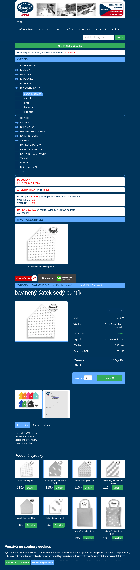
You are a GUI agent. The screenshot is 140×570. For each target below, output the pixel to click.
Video (47, 425)
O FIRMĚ (101, 29)
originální (29, 111)
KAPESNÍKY (26, 78)
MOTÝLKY (25, 74)
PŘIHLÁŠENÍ (26, 29)
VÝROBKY (22, 285)
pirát (26, 102)
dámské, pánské (32, 94)
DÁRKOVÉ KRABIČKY (32, 149)
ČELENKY (25, 122)
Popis (36, 425)
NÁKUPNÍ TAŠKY (29, 135)
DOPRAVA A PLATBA (49, 29)
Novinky (24, 162)
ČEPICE (24, 118)
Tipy (22, 171)
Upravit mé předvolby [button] (42, 562)
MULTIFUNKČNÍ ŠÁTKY (32, 131)
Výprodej (24, 158)
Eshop (19, 21)
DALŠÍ (114, 29)
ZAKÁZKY (69, 29)
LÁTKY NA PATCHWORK (33, 153)
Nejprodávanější (28, 167)
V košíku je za (70, 45)
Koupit (109, 377)
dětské (27, 98)
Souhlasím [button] (11, 562)
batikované (29, 107)
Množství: (80, 378)
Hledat (120, 37)
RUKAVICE (26, 83)
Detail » (31, 487)
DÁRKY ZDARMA (29, 65)
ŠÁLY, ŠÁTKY (27, 127)
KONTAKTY (85, 29)
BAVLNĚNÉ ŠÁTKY (30, 87)
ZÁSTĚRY (25, 140)
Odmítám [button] (24, 562)
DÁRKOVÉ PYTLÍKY (31, 144)
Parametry (22, 425)
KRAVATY (25, 69)
